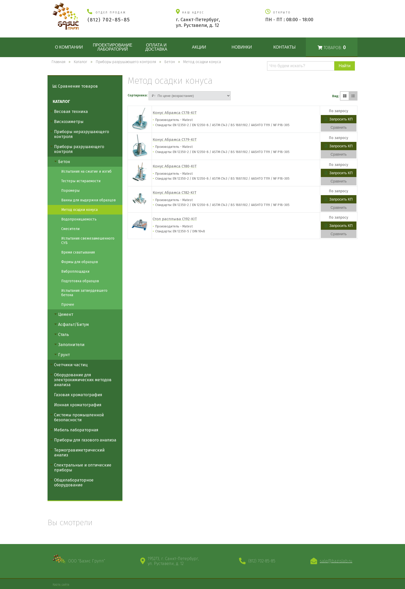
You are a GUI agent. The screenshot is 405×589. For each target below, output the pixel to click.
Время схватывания (78, 252)
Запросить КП (339, 119)
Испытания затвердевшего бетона (84, 292)
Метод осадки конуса (79, 210)
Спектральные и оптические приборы (82, 467)
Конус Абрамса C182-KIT (174, 192)
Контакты (284, 47)
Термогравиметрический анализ (79, 452)
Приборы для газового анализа (85, 440)
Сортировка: (137, 95)
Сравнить (339, 127)
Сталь (63, 334)
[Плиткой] (344, 96)
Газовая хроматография (78, 394)
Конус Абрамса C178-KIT (175, 112)
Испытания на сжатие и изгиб (86, 171)
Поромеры (70, 190)
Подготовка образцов (80, 281)
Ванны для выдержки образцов (88, 200)
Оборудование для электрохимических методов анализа (83, 379)
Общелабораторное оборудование (74, 482)
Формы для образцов (79, 262)
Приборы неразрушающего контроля (81, 134)
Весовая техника (71, 111)
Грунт (64, 354)
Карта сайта (61, 584)
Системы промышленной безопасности (79, 417)
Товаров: (332, 47)
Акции (199, 47)
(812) (109, 20)
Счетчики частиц (71, 364)
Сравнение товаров (75, 86)
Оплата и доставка (156, 47)
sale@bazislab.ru (336, 561)
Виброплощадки (75, 271)
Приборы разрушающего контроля (79, 149)
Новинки (242, 47)
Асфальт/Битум (73, 324)
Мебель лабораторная (76, 429)
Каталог (61, 101)
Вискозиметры (68, 121)
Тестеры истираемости (80, 181)
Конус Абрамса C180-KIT (175, 166)
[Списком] (353, 96)
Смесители (70, 229)
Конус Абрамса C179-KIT (175, 139)
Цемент (65, 314)
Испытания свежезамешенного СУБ (87, 240)
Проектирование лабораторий (112, 47)
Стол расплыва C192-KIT (175, 219)
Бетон (64, 161)
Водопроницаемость (79, 219)
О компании (69, 47)
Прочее (67, 304)
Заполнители (71, 344)
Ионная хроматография (78, 404)
